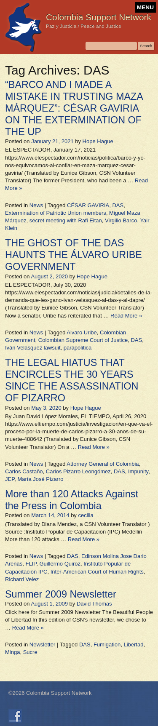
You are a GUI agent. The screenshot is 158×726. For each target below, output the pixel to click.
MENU (145, 7)
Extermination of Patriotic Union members (55, 213)
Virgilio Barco (121, 220)
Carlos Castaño (24, 471)
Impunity (138, 471)
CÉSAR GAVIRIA (88, 205)
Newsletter (42, 644)
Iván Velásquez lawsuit (33, 347)
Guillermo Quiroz (59, 564)
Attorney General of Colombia (103, 464)
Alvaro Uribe (82, 332)
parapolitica (78, 347)
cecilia (85, 515)
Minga (12, 652)
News (36, 205)
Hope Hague (98, 141)
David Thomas (94, 604)
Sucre (30, 652)
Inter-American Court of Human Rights (97, 572)
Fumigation (107, 644)
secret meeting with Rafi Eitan (65, 220)
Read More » (126, 315)
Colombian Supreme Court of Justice (83, 340)
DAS (117, 205)
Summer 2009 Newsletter (60, 594)
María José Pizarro (40, 479)
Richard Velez (22, 579)
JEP (9, 479)
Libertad (133, 644)
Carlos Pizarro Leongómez (78, 471)
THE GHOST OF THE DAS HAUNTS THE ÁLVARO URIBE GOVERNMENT (73, 255)
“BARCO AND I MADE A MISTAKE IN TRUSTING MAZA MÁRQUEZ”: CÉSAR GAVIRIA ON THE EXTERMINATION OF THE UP (74, 108)
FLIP (30, 564)
